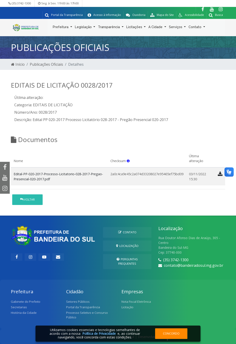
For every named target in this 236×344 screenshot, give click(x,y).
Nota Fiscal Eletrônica (136, 302)
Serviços (176, 28)
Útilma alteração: (28, 97)
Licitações (134, 28)
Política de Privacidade (99, 333)
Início (18, 64)
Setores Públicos (78, 302)
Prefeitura (61, 28)
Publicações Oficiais (46, 64)
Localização (127, 246)
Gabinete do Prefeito (25, 302)
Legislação (84, 28)
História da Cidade (24, 313)
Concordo (171, 333)
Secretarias (19, 307)
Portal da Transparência (83, 307)
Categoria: (23, 104)
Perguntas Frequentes (127, 261)
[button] (128, 161)
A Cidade (155, 28)
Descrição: (23, 119)
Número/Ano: (26, 112)
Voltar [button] (27, 199)
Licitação (127, 307)
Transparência (109, 28)
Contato (195, 28)
